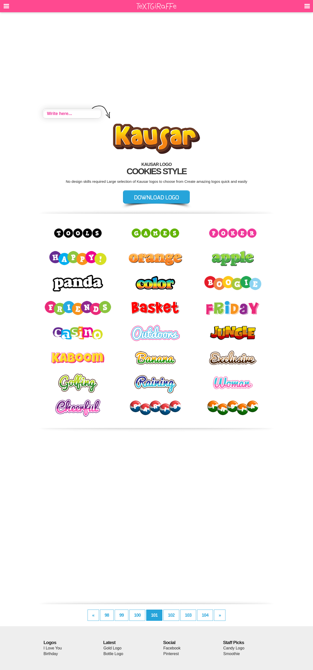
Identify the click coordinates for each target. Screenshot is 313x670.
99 (121, 615)
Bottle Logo (113, 654)
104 (205, 615)
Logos (50, 642)
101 (154, 615)
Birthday (51, 654)
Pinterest (171, 654)
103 (188, 615)
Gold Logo (112, 648)
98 (107, 615)
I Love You (53, 648)
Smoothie (231, 654)
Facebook (171, 648)
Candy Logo (233, 648)
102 (171, 615)
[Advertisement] (156, 61)
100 (137, 615)
